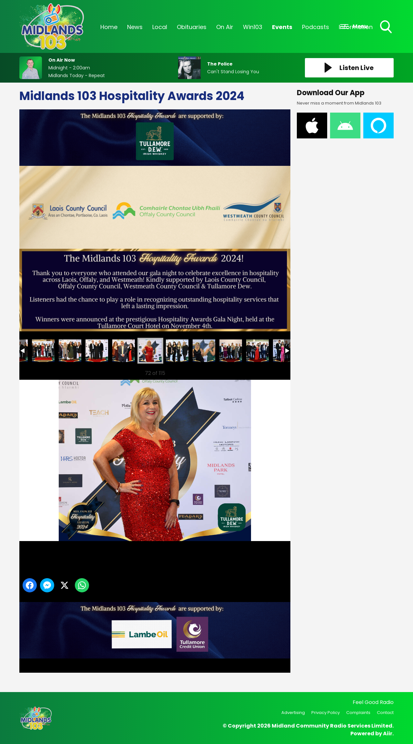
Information (356, 27)
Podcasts (315, 27)
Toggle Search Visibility (386, 27)
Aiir (387, 733)
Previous (32, 371)
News (135, 27)
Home (108, 27)
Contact (385, 712)
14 (97, 350)
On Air (224, 27)
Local (159, 27)
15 (123, 350)
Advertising (293, 712)
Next (275, 371)
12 (43, 350)
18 (204, 350)
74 (230, 350)
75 (257, 350)
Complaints (358, 712)
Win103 (252, 27)
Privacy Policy (325, 712)
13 (70, 350)
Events (282, 27)
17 (177, 350)
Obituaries (191, 27)
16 (150, 350)
